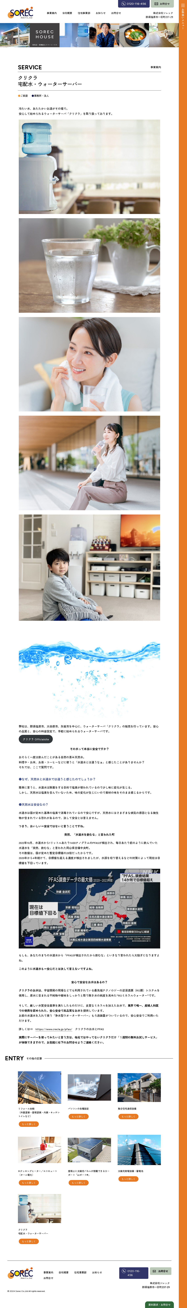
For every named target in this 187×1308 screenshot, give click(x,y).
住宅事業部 (84, 13)
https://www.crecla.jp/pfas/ (54, 1029)
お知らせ (101, 13)
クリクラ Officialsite (36, 739)
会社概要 (67, 13)
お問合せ (116, 13)
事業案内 (52, 13)
